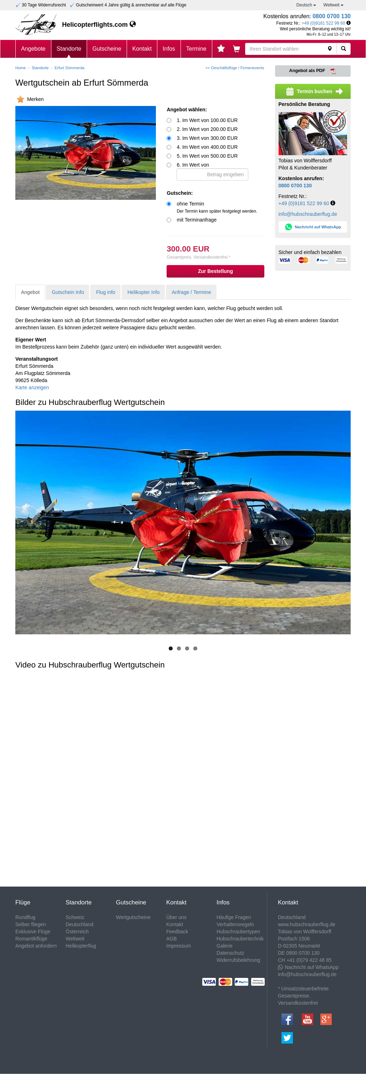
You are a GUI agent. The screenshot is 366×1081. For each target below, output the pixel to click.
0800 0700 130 (331, 16)
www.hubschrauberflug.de (306, 924)
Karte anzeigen (32, 387)
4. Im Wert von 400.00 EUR (207, 147)
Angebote (33, 49)
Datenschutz (230, 953)
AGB (171, 939)
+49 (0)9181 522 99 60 (323, 23)
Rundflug (25, 917)
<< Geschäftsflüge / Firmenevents (234, 68)
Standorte (69, 49)
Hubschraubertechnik (240, 939)
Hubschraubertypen (238, 931)
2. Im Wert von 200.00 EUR (207, 129)
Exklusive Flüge (32, 931)
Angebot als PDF (312, 71)
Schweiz (75, 917)
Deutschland (79, 924)
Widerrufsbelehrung (238, 960)
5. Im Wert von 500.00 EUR (207, 156)
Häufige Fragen (234, 917)
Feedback (177, 931)
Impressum (178, 946)
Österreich (77, 931)
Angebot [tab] (30, 292)
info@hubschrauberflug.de (308, 214)
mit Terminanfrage (197, 220)
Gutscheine (106, 49)
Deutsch (306, 4)
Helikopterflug (81, 946)
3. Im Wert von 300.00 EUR (207, 138)
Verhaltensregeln (235, 924)
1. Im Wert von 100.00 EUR (207, 120)
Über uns (176, 917)
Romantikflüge (31, 939)
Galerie (225, 946)
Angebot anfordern (36, 946)
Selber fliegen (30, 924)
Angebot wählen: (187, 109)
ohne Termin (217, 207)
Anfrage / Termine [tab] (191, 292)
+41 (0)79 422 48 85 (309, 960)
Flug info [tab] (105, 292)
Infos (169, 49)
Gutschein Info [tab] (68, 292)
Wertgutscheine (133, 917)
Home (20, 68)
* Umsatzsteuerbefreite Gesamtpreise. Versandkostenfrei (303, 996)
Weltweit (334, 4)
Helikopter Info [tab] (143, 292)
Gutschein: (180, 193)
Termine (196, 49)
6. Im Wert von (212, 171)
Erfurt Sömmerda (70, 68)
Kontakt (142, 49)
